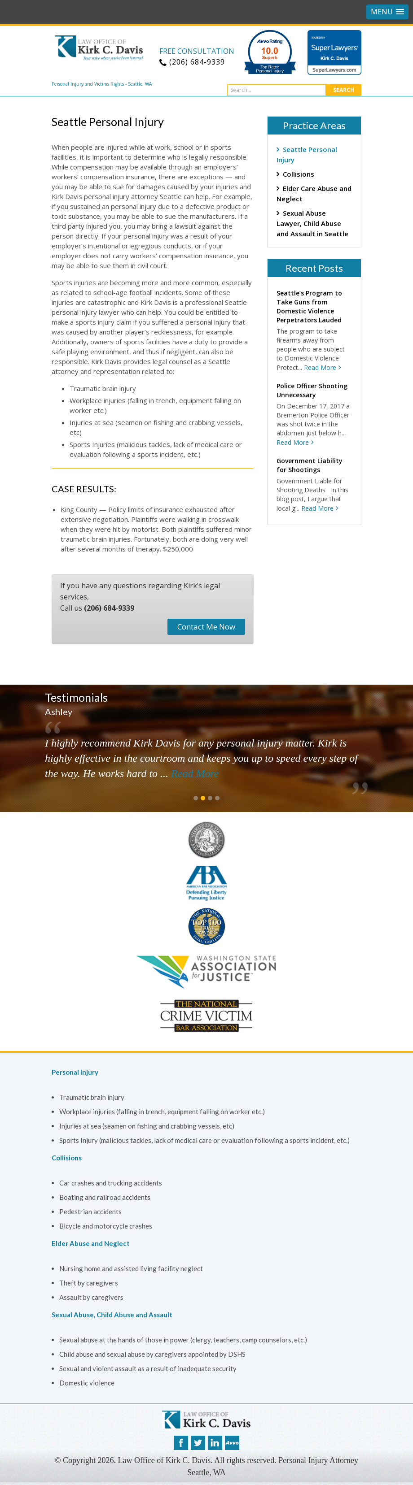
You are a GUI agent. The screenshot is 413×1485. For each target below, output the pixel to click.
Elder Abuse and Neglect (91, 1243)
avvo (232, 1443)
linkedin (215, 1443)
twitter (198, 1443)
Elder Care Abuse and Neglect (314, 193)
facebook (181, 1443)
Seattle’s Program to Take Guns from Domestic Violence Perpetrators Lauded (309, 306)
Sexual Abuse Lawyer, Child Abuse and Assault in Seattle (312, 223)
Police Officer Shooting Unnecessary (312, 390)
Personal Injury (75, 1072)
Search (343, 90)
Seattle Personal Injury (307, 154)
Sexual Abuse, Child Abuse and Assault (112, 1315)
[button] (387, 11)
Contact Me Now (206, 626)
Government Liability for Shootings (310, 465)
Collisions (298, 173)
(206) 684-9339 (109, 608)
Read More (320, 367)
